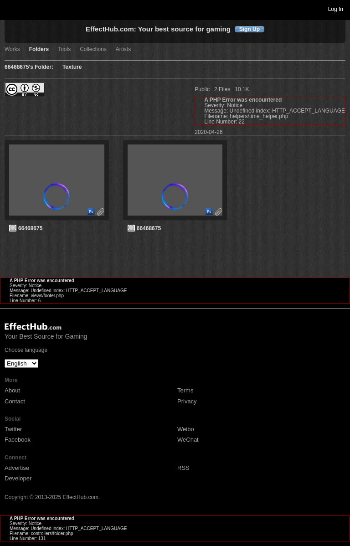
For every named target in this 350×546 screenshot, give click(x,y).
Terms (185, 390)
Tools (64, 49)
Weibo (185, 429)
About (12, 390)
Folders (39, 49)
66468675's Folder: (29, 67)
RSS (183, 467)
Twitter (13, 429)
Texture (72, 67)
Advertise (17, 467)
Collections (93, 49)
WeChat (188, 439)
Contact (15, 401)
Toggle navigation (11, 8)
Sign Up (249, 29)
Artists (123, 49)
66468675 (30, 228)
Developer (18, 478)
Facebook (18, 439)
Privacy (187, 401)
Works (12, 49)
